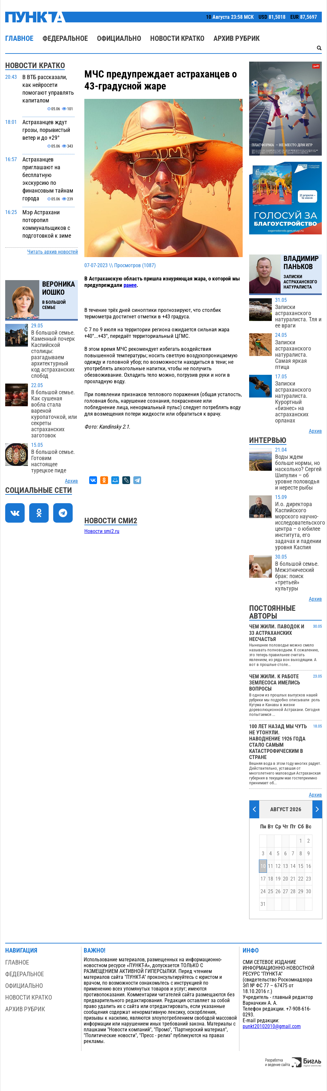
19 (278, 879)
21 (293, 879)
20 (285, 879)
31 (263, 904)
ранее (130, 285)
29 (300, 892)
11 (270, 866)
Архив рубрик (236, 38)
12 (278, 866)
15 (300, 866)
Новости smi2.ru (101, 531)
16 (308, 866)
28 (293, 892)
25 (270, 892)
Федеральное (65, 38)
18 (270, 879)
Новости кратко (177, 38)
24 (263, 892)
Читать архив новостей (52, 252)
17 (263, 879)
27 (285, 892)
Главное (19, 38)
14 (293, 866)
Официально (119, 38)
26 (278, 892)
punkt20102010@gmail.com (272, 1026)
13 (285, 866)
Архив (71, 481)
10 (263, 866)
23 (308, 879)
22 (300, 879)
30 (308, 892)
